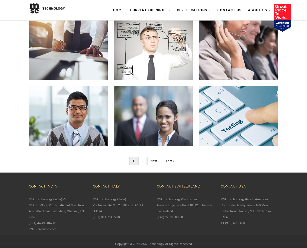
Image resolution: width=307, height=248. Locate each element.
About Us (259, 10)
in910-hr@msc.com (42, 229)
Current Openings (150, 10)
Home (118, 10)
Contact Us (229, 10)
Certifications (194, 10)
